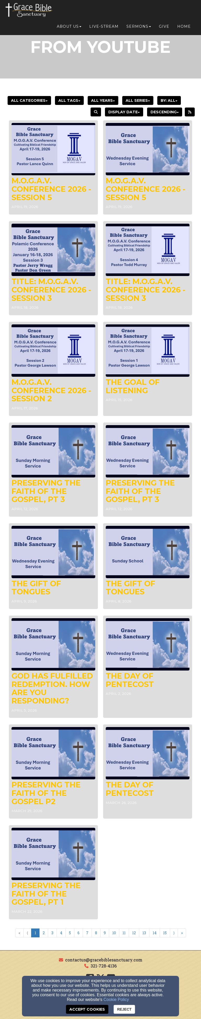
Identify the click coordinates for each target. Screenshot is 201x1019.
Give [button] (164, 11)
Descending (164, 112)
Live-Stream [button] (104, 11)
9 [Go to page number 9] (105, 932)
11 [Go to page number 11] (124, 932)
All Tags (69, 100)
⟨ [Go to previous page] (27, 932)
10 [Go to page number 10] (114, 932)
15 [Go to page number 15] (165, 932)
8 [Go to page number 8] (96, 932)
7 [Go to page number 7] (87, 932)
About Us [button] (69, 11)
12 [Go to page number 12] (134, 932)
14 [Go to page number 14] (155, 932)
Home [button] (184, 11)
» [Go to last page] (182, 932)
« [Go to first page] (19, 932)
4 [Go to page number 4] (61, 932)
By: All (169, 100)
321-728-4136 (104, 966)
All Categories (29, 100)
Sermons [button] (138, 11)
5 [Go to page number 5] (70, 932)
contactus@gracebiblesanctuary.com (103, 959)
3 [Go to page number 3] (52, 932)
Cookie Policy (116, 999)
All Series (138, 100)
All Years (103, 100)
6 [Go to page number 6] (78, 932)
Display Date (124, 112)
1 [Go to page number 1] (35, 932)
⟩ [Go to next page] (174, 932)
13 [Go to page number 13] (144, 932)
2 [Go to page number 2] (44, 932)
